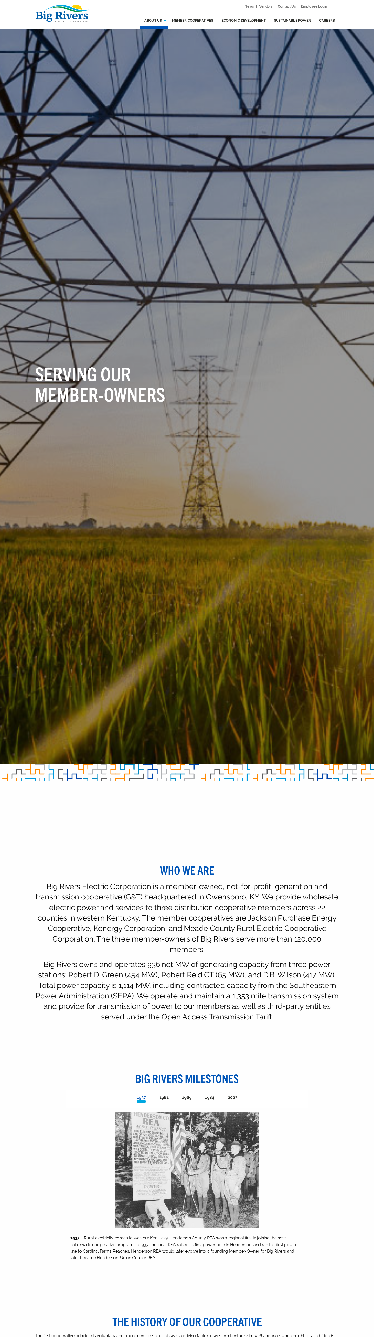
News (249, 6)
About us (153, 20)
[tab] (141, 1099)
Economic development (244, 20)
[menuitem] (154, 22)
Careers (327, 20)
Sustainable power (292, 20)
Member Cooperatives (192, 20)
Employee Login (314, 6)
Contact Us (287, 6)
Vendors (265, 6)
